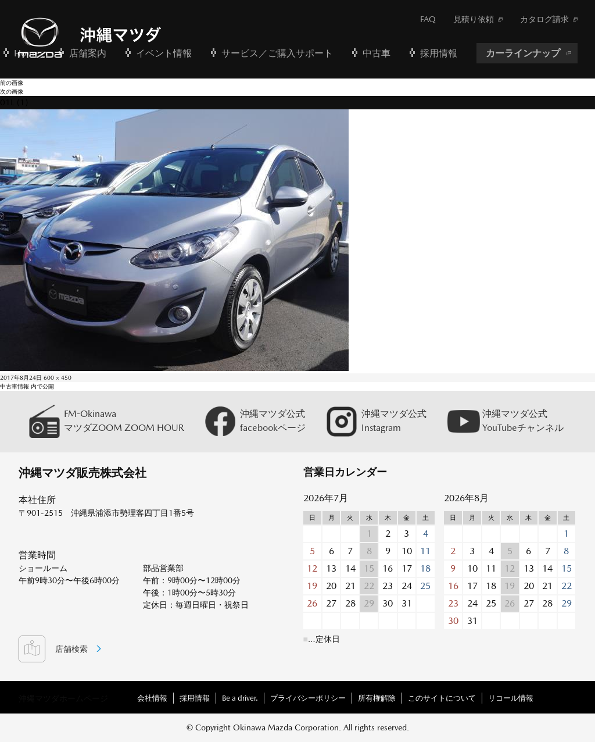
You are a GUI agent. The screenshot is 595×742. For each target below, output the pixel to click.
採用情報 (438, 53)
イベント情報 (164, 53)
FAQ (428, 19)
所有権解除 (377, 698)
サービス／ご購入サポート (277, 53)
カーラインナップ (523, 53)
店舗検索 (71, 649)
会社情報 (152, 698)
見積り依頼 (473, 19)
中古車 (376, 53)
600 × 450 (57, 377)
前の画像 (11, 82)
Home (27, 53)
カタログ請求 (544, 19)
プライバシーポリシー (308, 698)
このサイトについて (442, 698)
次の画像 (11, 91)
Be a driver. (240, 698)
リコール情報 (510, 698)
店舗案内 (87, 53)
